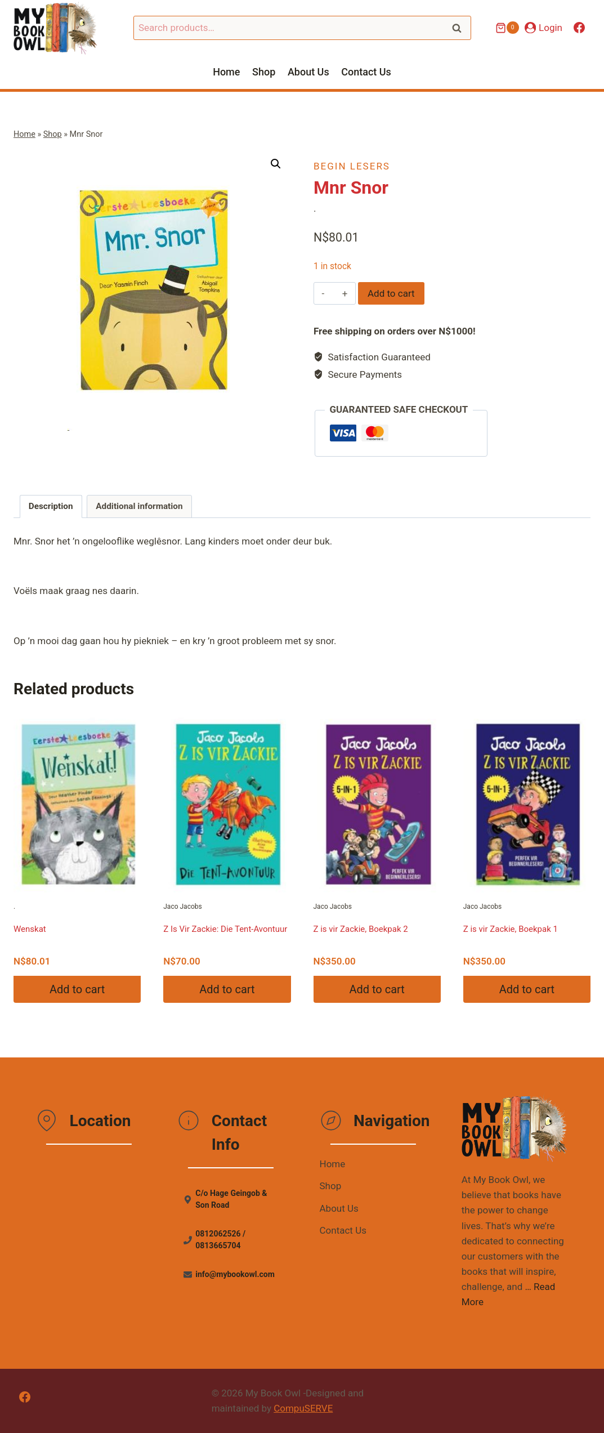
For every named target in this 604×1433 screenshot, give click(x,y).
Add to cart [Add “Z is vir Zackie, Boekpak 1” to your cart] (526, 989)
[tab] (51, 507)
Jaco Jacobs (226, 809)
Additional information (139, 506)
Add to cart (391, 293)
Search (460, 27)
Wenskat (30, 929)
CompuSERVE (303, 1408)
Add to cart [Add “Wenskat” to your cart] (77, 989)
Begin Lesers (352, 166)
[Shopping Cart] (507, 27)
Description (51, 506)
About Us (308, 72)
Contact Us (366, 72)
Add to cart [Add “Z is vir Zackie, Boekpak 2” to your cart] (376, 989)
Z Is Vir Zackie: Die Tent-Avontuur (225, 929)
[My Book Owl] (56, 27)
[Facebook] (579, 27)
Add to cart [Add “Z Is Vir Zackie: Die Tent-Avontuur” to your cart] (226, 989)
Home (226, 72)
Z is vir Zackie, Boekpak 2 (361, 929)
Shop (263, 72)
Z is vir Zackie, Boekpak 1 (510, 929)
